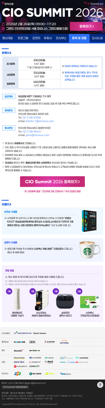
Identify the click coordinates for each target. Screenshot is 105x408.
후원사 (48, 38)
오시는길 (97, 38)
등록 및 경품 (79, 38)
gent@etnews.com (37, 135)
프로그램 (23, 38)
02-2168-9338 (31, 117)
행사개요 (7, 38)
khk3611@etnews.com (40, 121)
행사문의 (21, 393)
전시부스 (61, 38)
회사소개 (13, 393)
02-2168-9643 (31, 131)
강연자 (36, 38)
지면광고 (29, 393)
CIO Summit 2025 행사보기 (15, 387)
